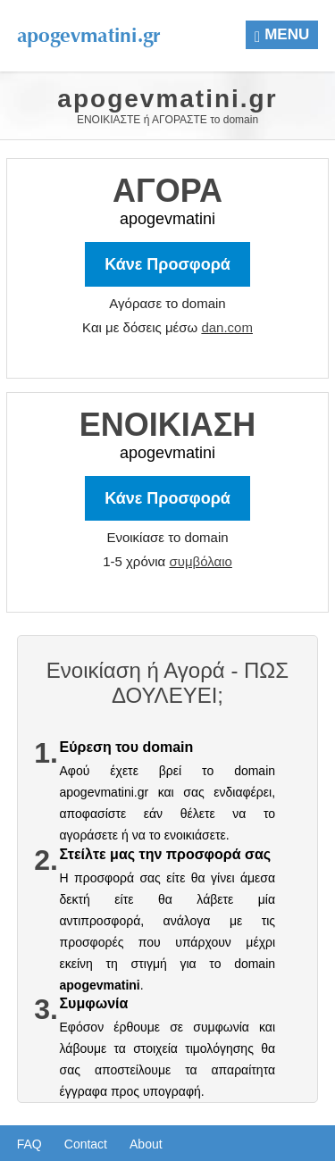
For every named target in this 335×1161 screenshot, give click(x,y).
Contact (85, 1144)
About (146, 1144)
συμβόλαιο (200, 561)
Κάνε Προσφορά (167, 264)
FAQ (29, 1144)
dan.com (227, 327)
